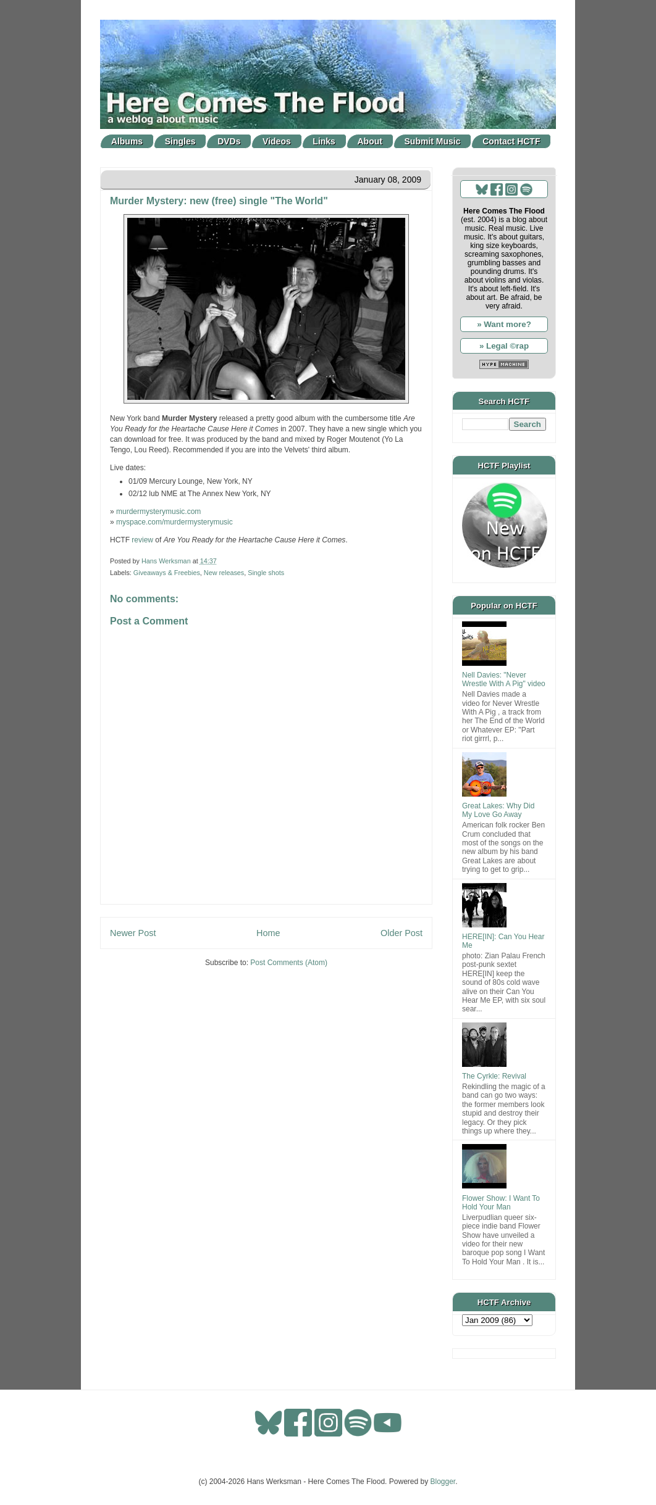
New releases (224, 572)
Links (324, 141)
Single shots (266, 572)
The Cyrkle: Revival (494, 1076)
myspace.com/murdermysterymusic (174, 522)
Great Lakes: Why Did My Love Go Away (498, 810)
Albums (127, 141)
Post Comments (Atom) (288, 962)
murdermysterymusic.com (158, 511)
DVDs (228, 141)
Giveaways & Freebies (166, 572)
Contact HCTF (511, 141)
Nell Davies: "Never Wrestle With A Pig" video (503, 679)
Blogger (443, 1481)
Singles (180, 141)
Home (268, 933)
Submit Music (433, 141)
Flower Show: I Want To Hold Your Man (501, 1202)
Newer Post (133, 933)
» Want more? (504, 324)
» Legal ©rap (504, 345)
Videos (277, 141)
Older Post (402, 933)
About (370, 141)
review (142, 540)
